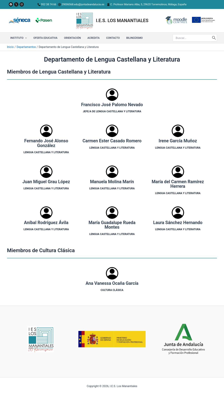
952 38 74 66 (48, 4)
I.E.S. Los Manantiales (122, 20)
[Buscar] (214, 37)
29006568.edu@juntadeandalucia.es (81, 4)
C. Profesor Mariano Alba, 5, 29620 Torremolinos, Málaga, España (148, 4)
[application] (24, 38)
